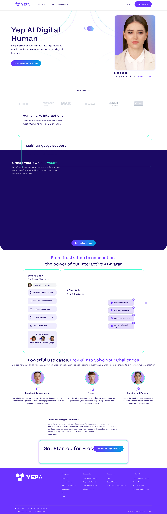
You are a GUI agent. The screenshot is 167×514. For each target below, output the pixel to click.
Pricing (51, 4)
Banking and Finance (141, 489)
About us (65, 478)
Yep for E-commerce (91, 478)
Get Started (143, 4)
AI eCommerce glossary (116, 485)
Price (64, 493)
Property (136, 482)
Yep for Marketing (90, 485)
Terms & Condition (69, 485)
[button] (41, 4)
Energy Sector (138, 485)
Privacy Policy (67, 482)
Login (128, 4)
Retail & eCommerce (141, 478)
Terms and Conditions (23, 511)
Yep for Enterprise (90, 482)
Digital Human (88, 489)
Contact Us (66, 489)
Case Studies (112, 482)
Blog (108, 478)
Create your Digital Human (26, 63)
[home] (22, 4)
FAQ (63, 496)
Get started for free (83, 243)
